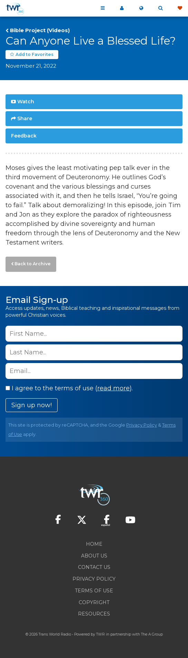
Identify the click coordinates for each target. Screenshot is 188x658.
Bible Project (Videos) (40, 30)
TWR (100, 634)
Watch (25, 101)
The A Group (152, 634)
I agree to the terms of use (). (69, 388)
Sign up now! (31, 405)
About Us (94, 556)
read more (113, 388)
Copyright (94, 602)
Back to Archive (32, 263)
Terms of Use (94, 591)
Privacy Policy (141, 425)
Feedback (24, 136)
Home (94, 544)
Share (24, 118)
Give (179, 8)
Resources (94, 614)
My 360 (121, 8)
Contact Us (94, 567)
